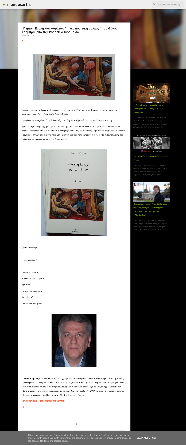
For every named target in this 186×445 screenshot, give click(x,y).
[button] (23, 40)
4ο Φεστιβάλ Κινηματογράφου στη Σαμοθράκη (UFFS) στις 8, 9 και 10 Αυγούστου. (148, 109)
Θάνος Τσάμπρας (30, 401)
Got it (155, 438)
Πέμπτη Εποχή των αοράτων (52, 401)
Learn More (143, 438)
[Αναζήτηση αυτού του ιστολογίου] (170, 4)
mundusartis (19, 4)
